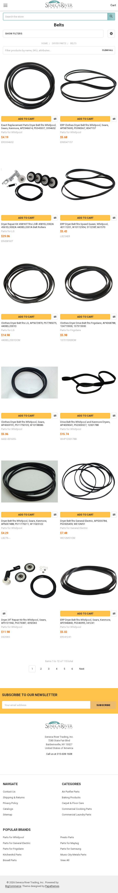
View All (64, 860)
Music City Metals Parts (73, 854)
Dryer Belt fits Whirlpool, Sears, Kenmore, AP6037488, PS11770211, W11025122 (24, 522)
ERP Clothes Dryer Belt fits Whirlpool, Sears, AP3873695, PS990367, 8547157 (84, 127)
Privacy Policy (10, 803)
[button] (111, 34)
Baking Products (71, 797)
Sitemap (7, 814)
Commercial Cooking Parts (77, 808)
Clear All (107, 50)
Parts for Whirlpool (13, 837)
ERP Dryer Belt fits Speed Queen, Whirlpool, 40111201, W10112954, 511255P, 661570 (84, 226)
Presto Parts (67, 837)
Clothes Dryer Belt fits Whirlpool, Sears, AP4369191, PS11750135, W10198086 (23, 423)
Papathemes (52, 886)
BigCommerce (13, 886)
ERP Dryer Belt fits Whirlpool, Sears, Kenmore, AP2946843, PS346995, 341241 (85, 621)
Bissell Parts (10, 860)
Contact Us (9, 791)
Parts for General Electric (16, 843)
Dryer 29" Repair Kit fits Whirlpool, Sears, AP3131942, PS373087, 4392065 (23, 621)
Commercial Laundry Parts (76, 814)
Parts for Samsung (70, 848)
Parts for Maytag (69, 843)
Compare (55, 119)
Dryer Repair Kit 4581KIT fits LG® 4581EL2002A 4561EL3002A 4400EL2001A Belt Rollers (27, 226)
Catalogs (8, 808)
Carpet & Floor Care (73, 803)
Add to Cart (26, 118)
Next (84, 669)
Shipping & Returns (14, 797)
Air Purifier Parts (70, 791)
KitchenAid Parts (12, 854)
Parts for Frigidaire (13, 848)
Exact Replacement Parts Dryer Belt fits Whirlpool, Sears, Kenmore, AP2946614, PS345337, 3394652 (28, 127)
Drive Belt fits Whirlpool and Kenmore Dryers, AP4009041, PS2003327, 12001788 (85, 423)
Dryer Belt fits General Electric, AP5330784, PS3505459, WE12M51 (83, 522)
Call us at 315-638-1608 (59, 753)
